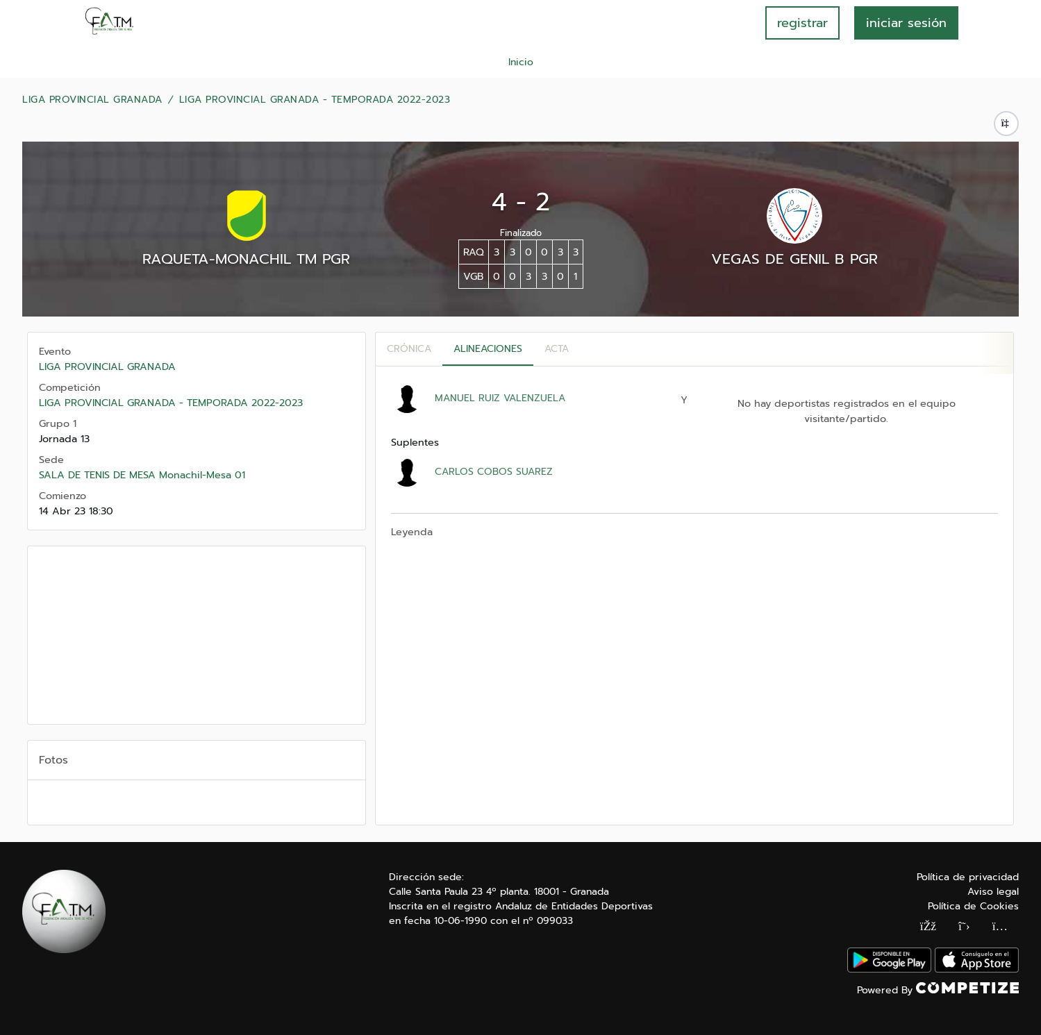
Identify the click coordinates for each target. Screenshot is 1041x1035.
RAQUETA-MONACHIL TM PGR (246, 259)
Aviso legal (993, 891)
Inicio (520, 62)
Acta (556, 349)
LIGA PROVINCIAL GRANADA (92, 100)
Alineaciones (487, 349)
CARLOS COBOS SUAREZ (494, 471)
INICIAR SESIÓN (906, 23)
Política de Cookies (973, 906)
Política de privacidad (968, 877)
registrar (802, 23)
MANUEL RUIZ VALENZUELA (500, 398)
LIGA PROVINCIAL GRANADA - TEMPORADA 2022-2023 (315, 100)
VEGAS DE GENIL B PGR (794, 259)
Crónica (409, 349)
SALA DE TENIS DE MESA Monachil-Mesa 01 (142, 474)
